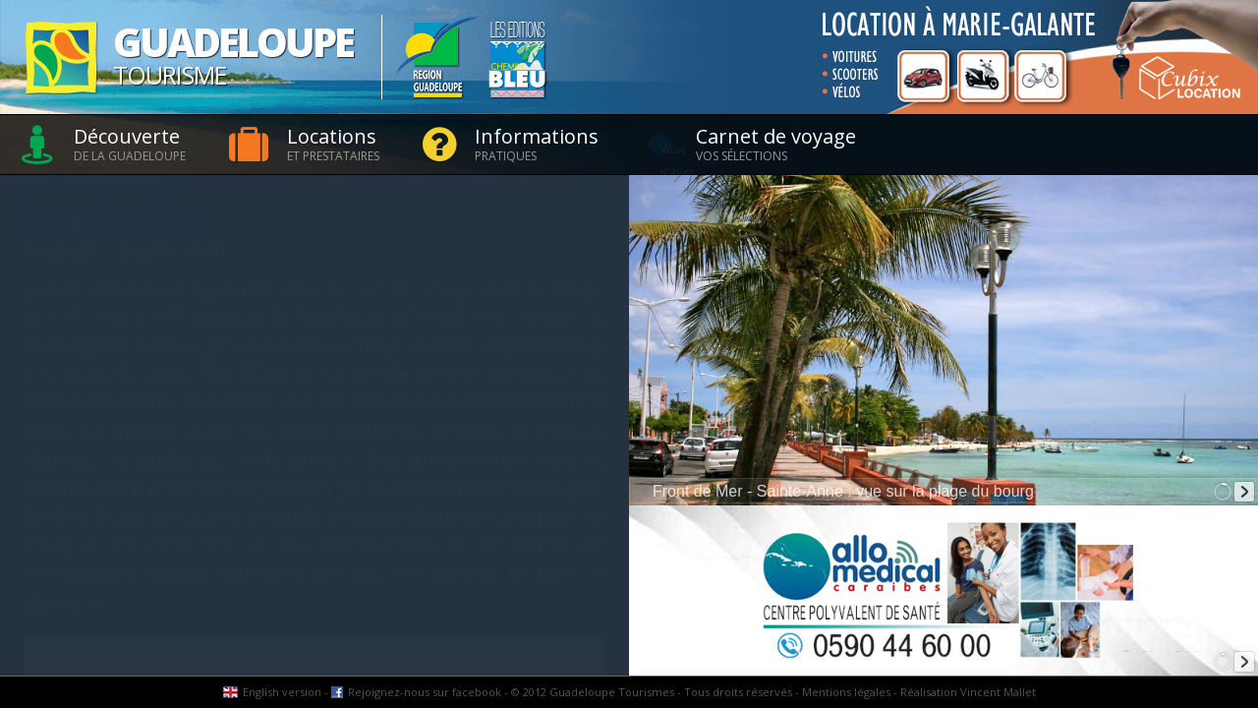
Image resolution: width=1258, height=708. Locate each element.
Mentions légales (846, 691)
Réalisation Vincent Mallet (968, 691)
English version (282, 691)
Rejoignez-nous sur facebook (424, 691)
